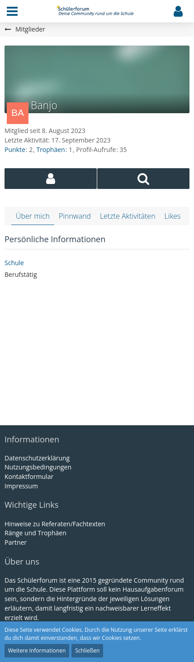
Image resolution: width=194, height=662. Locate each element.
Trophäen (50, 149)
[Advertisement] (97, 353)
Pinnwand (75, 216)
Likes (173, 216)
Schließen (87, 650)
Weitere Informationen (37, 650)
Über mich (33, 216)
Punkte (15, 149)
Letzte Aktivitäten (128, 216)
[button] (12, 11)
